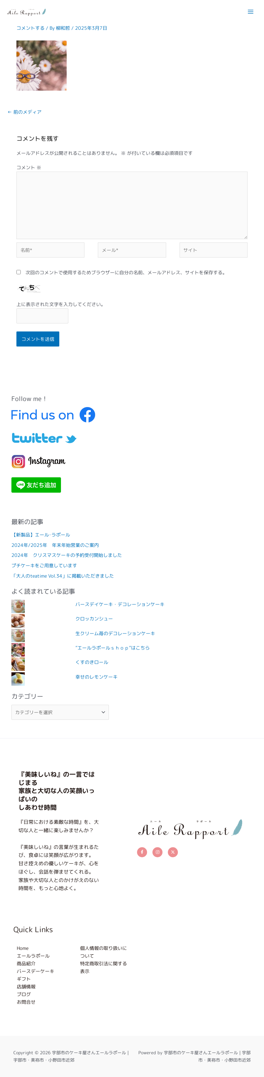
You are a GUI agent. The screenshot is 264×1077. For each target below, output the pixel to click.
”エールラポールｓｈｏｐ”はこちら (112, 648)
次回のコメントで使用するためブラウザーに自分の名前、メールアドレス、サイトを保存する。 (126, 272)
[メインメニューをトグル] (250, 11)
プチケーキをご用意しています (44, 565)
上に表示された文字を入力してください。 (61, 304)
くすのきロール (91, 662)
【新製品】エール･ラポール (40, 534)
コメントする (30, 28)
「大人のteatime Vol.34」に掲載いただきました (62, 576)
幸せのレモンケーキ (96, 677)
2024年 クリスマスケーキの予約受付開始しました (66, 555)
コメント (28, 167)
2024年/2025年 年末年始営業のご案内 (55, 545)
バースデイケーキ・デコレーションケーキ (119, 604)
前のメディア (24, 112)
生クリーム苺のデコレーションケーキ (115, 633)
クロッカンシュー (94, 618)
